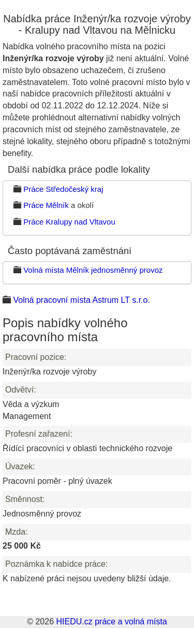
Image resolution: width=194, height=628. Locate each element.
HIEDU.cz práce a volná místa (111, 621)
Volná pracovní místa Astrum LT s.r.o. (81, 300)
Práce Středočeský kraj (63, 189)
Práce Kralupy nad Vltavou (69, 221)
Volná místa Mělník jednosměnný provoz (92, 270)
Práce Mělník (46, 205)
